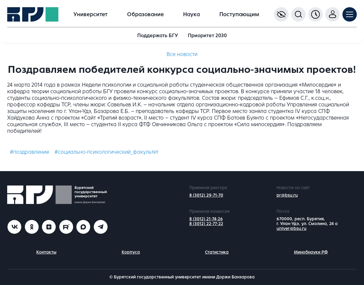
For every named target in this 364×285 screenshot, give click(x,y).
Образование (145, 14)
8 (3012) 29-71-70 (206, 195)
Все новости (182, 54)
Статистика (217, 252)
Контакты (46, 252)
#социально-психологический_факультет (106, 152)
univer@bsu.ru (291, 228)
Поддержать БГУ (157, 35)
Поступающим (239, 14)
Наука (191, 14)
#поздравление (29, 152)
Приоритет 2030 (207, 35)
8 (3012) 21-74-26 (206, 219)
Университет (90, 14)
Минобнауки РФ (311, 252)
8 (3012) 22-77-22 (206, 223)
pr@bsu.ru (287, 195)
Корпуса (131, 252)
